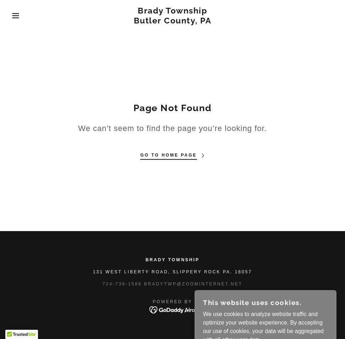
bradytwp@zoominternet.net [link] (193, 283)
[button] (17, 16)
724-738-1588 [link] (122, 283)
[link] (172, 21)
